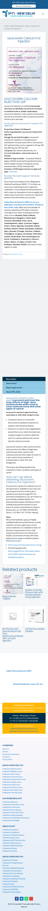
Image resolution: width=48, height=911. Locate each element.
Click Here (13, 171)
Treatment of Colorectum (11, 807)
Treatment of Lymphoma (10, 832)
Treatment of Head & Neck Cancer (14, 779)
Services (5, 751)
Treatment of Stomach (10, 802)
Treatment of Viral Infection (11, 871)
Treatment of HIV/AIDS (10, 889)
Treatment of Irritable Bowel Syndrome (15, 818)
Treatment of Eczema (9, 848)
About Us (5, 749)
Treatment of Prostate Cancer (12, 790)
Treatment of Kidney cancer (11, 782)
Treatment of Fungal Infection (12, 863)
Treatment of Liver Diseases (11, 810)
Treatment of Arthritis (9, 860)
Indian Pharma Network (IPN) (18, 671)
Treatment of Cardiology (10, 876)
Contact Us (6, 757)
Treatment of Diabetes (10, 881)
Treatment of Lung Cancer (11, 785)
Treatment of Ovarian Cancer (12, 787)
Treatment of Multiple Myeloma (13, 835)
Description (11, 379)
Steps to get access (14, 387)
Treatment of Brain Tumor (11, 774)
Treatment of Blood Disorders (12, 846)
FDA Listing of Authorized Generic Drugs (25, 545)
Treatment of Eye (8, 884)
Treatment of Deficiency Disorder (13, 879)
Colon (27, 26)
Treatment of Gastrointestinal (12, 815)
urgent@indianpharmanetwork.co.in (24, 731)
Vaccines (5, 865)
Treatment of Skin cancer (10, 838)
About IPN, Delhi (13, 392)
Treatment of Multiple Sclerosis (13, 887)
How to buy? (11, 383)
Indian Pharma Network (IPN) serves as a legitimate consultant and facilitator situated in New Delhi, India (23, 204)
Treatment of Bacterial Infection (13, 868)
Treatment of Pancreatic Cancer (13, 804)
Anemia (14, 254)
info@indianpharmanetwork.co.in (23, 728)
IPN (29, 184)
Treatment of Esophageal (10, 820)
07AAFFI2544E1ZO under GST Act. (28, 684)
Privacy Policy (7, 759)
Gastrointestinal (16, 26)
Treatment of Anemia (9, 851)
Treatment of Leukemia (10, 830)
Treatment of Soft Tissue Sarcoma (13, 840)
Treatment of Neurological (11, 892)
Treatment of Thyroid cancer (12, 793)
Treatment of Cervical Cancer (12, 777)
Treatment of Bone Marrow (11, 843)
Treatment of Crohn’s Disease (12, 873)
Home (6, 26)
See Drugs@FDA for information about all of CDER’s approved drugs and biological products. (24, 554)
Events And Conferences (10, 754)
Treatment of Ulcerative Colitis (12, 812)
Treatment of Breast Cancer (11, 769)
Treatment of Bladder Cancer (12, 771)
